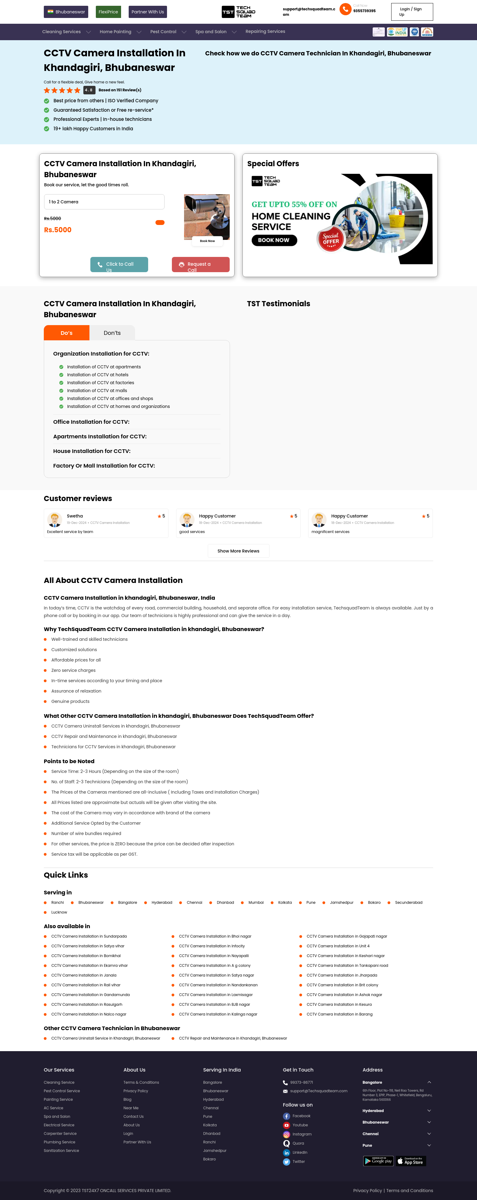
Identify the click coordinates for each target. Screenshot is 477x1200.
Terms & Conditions (141, 1082)
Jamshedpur (341, 902)
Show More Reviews (238, 551)
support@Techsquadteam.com (318, 1090)
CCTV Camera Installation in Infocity (212, 946)
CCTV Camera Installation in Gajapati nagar (347, 936)
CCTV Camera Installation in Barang (340, 1014)
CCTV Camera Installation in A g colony (215, 965)
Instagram (297, 1134)
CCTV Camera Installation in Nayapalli (214, 955)
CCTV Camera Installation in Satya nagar (216, 975)
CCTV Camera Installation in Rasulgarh (86, 1004)
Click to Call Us (119, 266)
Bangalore (127, 902)
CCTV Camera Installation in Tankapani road (347, 965)
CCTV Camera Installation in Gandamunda (90, 994)
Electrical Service (59, 1125)
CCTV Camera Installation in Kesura (339, 1004)
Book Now (207, 241)
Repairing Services (265, 31)
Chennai (194, 902)
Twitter (294, 1161)
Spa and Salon (216, 32)
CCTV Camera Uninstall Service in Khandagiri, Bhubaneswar (105, 1038)
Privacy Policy (136, 1090)
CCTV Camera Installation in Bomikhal (86, 955)
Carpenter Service (60, 1133)
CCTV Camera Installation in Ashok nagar (344, 994)
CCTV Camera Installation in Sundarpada (89, 936)
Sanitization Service (61, 1150)
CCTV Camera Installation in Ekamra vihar (89, 965)
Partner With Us (148, 12)
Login (128, 1133)
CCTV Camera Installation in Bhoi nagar (215, 936)
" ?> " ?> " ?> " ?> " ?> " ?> (104, 201)
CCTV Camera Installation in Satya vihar (87, 946)
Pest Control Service (62, 1090)
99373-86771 (301, 1082)
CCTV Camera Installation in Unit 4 (338, 946)
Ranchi (57, 902)
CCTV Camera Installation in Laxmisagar (216, 994)
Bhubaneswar (91, 902)
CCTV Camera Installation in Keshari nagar (346, 955)
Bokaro (374, 902)
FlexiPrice (108, 12)
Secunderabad (409, 902)
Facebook (297, 1115)
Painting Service (58, 1099)
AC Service (53, 1108)
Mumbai (256, 902)
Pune (311, 902)
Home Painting (121, 32)
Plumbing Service (59, 1142)
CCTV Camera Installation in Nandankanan (218, 985)
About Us (132, 1125)
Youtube (295, 1125)
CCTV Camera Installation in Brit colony (342, 985)
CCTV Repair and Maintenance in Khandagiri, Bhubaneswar (233, 1038)
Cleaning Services (67, 32)
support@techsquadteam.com (309, 11)
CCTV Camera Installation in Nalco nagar (89, 1014)
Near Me (131, 1108)
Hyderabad (162, 902)
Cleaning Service (59, 1082)
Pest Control (169, 32)
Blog (127, 1099)
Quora (293, 1143)
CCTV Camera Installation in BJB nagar (214, 1004)
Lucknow (59, 912)
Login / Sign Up (410, 11)
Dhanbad (225, 902)
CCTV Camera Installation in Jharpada (342, 975)
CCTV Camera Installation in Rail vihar (85, 985)
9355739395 (364, 10)
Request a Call (199, 266)
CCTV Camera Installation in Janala (84, 975)
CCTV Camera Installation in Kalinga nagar (218, 1014)
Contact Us (134, 1116)
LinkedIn (295, 1152)
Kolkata (285, 902)
